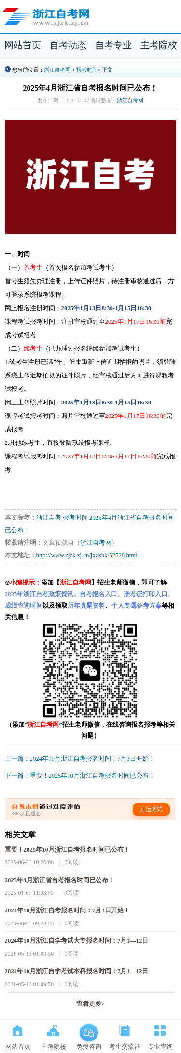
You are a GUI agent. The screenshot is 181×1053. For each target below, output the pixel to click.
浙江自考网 (57, 70)
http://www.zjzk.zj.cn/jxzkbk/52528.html (87, 555)
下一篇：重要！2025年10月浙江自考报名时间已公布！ (80, 775)
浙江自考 (48, 517)
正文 (107, 70)
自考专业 (113, 45)
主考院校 (158, 45)
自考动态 (68, 45)
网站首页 (22, 45)
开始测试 (151, 809)
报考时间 (86, 70)
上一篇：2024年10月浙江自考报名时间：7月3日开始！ (80, 758)
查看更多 (90, 1004)
